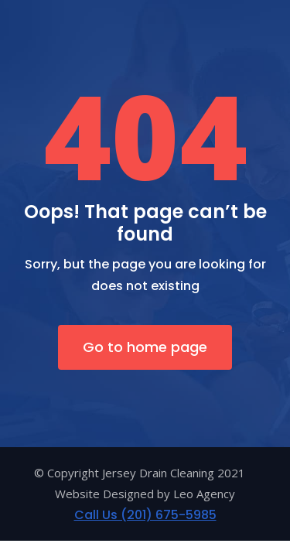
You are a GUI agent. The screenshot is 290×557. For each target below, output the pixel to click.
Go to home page (145, 347)
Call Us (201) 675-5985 (145, 515)
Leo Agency (204, 493)
